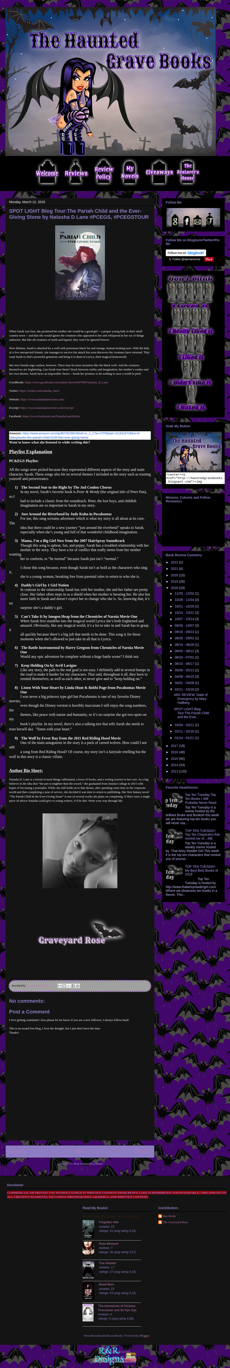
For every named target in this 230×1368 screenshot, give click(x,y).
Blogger (144, 1335)
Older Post (143, 1151)
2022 (175, 564)
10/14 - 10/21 (185, 615)
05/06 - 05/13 (185, 672)
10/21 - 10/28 (185, 608)
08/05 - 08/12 (185, 653)
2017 (175, 748)
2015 (175, 761)
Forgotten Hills (109, 1222)
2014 (175, 767)
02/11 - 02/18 (185, 733)
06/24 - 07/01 (185, 659)
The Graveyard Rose (175, 1222)
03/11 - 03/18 (185, 691)
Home (80, 1151)
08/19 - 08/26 (185, 647)
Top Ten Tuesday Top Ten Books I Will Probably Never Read (200, 801)
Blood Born (106, 1284)
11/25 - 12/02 (185, 595)
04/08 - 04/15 (185, 678)
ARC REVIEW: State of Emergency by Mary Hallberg (191, 701)
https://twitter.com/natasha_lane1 (39, 390)
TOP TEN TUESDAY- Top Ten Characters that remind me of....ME (202, 837)
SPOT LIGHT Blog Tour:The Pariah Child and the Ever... (191, 715)
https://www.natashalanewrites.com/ (42, 399)
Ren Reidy (169, 1216)
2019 (175, 583)
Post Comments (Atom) (88, 1163)
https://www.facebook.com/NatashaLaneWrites (51, 416)
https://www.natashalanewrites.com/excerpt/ (47, 408)
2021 (175, 571)
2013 (175, 773)
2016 (175, 754)
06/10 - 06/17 (185, 666)
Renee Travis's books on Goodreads (111, 1216)
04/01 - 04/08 (185, 685)
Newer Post (17, 1151)
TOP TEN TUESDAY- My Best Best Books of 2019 (201, 872)
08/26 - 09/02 (185, 640)
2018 (175, 590)
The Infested (107, 1263)
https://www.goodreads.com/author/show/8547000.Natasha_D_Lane (66, 382)
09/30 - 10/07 (185, 627)
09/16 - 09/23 (185, 634)
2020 (175, 577)
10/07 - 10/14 (185, 621)
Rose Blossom (109, 1243)
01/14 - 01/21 (185, 740)
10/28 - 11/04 (185, 602)
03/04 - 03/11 (185, 727)
